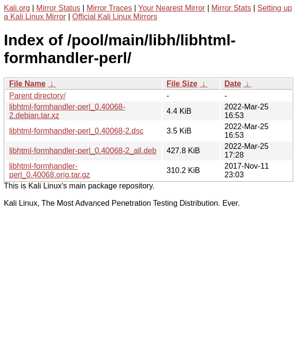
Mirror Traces (109, 8)
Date (232, 84)
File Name (27, 84)
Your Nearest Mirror (171, 8)
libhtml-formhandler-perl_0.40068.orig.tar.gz (49, 170)
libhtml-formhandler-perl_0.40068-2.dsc (76, 131)
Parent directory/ (37, 96)
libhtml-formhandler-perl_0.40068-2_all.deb (82, 151)
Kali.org (17, 8)
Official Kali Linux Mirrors (114, 17)
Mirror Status (58, 8)
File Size (182, 84)
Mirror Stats (231, 8)
